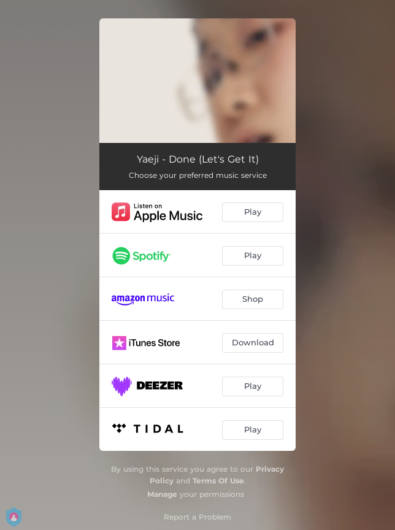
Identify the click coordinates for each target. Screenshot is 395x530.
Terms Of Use (218, 480)
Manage (162, 494)
